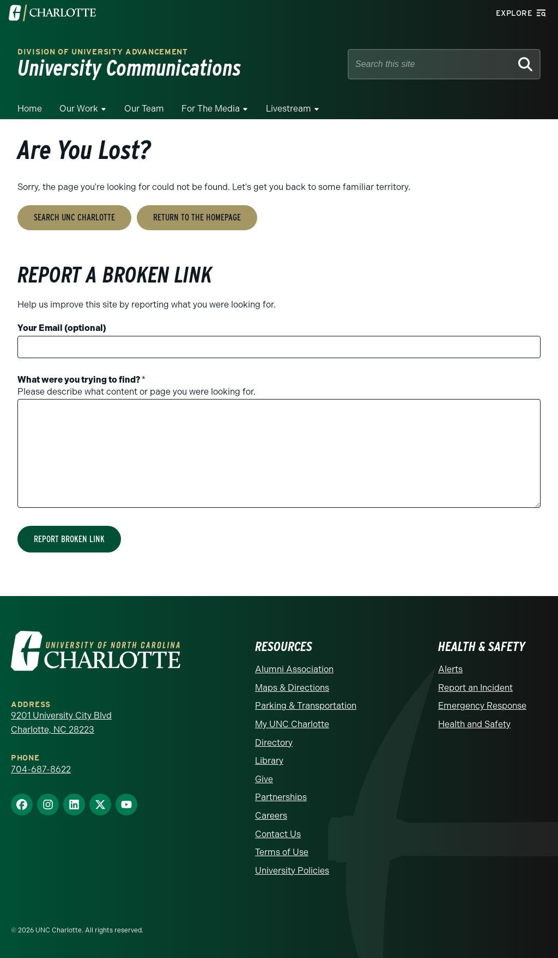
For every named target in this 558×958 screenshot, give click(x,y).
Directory (274, 743)
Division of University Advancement (102, 52)
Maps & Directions (292, 688)
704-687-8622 (41, 769)
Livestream (288, 108)
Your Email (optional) (61, 328)
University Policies (292, 870)
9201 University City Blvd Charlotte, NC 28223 (61, 722)
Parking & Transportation (305, 706)
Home (29, 108)
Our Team (144, 108)
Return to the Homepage (197, 217)
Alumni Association (294, 669)
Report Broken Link (69, 539)
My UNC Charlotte (292, 724)
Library (269, 761)
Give (264, 779)
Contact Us (278, 834)
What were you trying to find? (81, 379)
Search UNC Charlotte (74, 217)
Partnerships (281, 797)
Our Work (78, 108)
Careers (271, 815)
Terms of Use (281, 852)
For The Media (210, 108)
